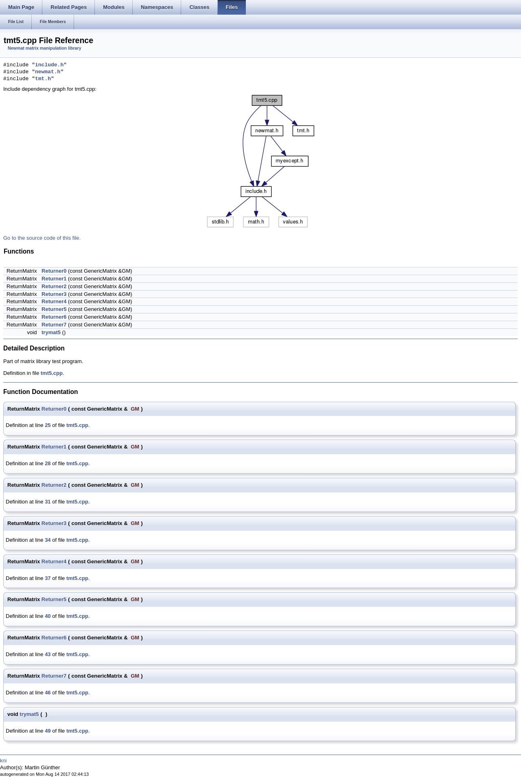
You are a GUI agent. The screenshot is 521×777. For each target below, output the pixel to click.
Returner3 (54, 294)
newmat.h (47, 72)
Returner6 (54, 317)
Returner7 (54, 325)
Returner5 (54, 309)
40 (47, 616)
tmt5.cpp (52, 373)
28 (47, 463)
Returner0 (54, 271)
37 (47, 578)
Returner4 (54, 301)
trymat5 (51, 332)
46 (47, 692)
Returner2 (54, 286)
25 (47, 425)
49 (47, 731)
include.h (49, 65)
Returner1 (54, 279)
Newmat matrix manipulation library (44, 48)
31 (47, 502)
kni (3, 760)
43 (47, 654)
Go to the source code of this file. (42, 238)
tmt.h (43, 79)
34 (47, 540)
